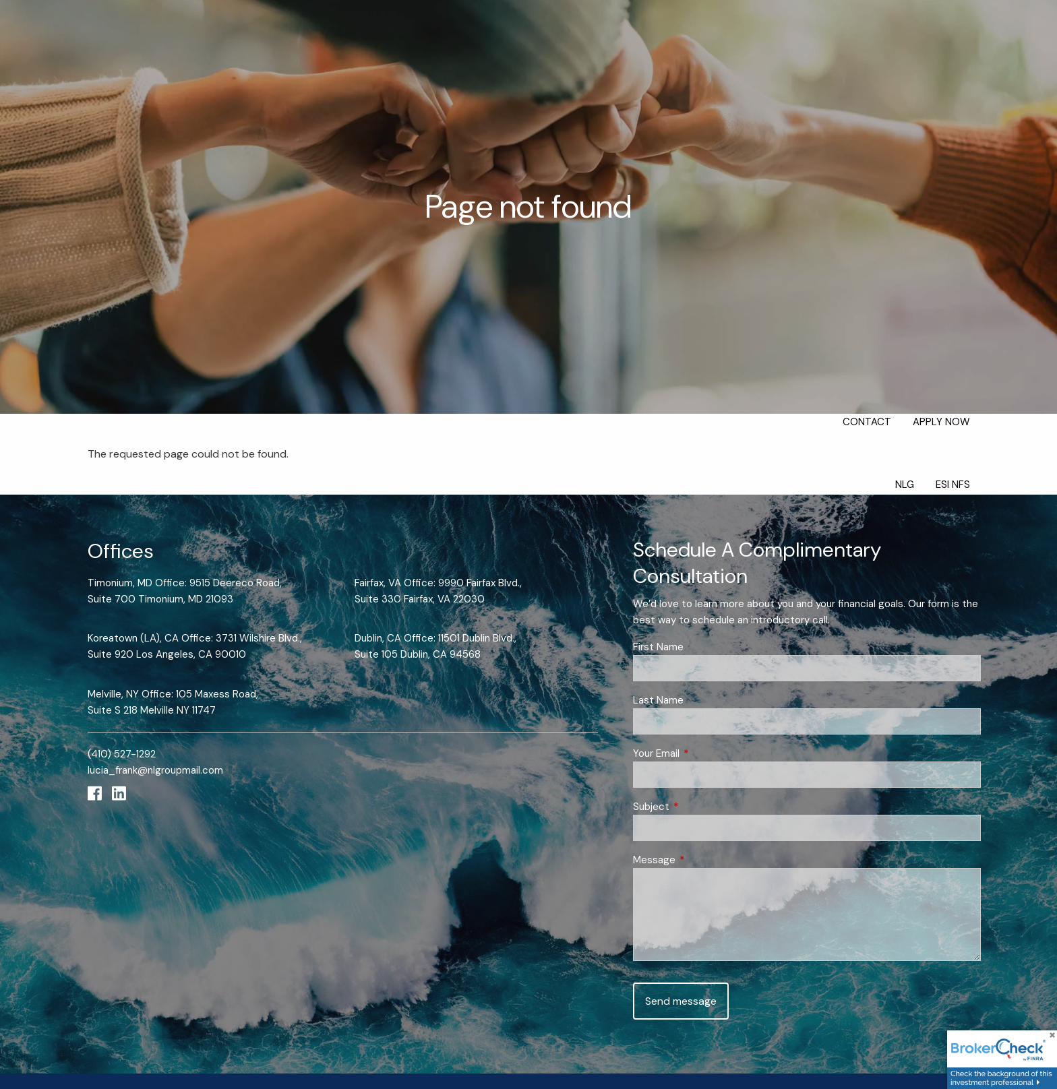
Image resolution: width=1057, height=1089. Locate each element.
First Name (658, 647)
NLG (904, 484)
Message (703, 860)
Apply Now (941, 422)
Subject (700, 806)
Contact (867, 422)
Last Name (658, 700)
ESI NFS (953, 484)
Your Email (705, 753)
